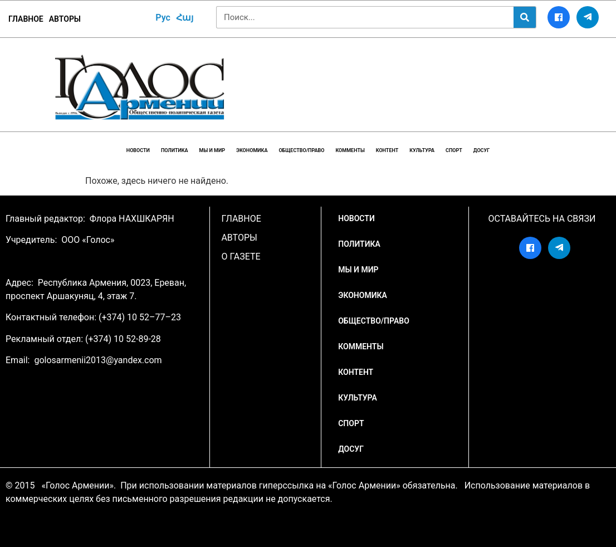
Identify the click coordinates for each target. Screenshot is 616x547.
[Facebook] (558, 17)
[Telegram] (587, 17)
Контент (387, 150)
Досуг (481, 150)
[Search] (525, 17)
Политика (174, 150)
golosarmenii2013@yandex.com (98, 360)
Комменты (349, 150)
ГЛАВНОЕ (25, 18)
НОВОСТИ (138, 150)
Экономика (251, 150)
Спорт (454, 150)
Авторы (65, 18)
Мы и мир (212, 150)
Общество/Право (301, 150)
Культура (421, 150)
